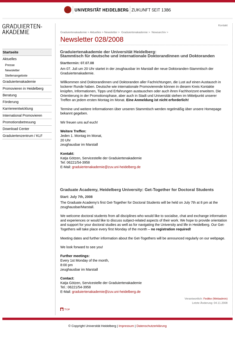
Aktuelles (10, 59)
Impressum (126, 326)
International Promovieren (22, 115)
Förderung (10, 102)
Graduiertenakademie (19, 81)
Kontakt (223, 25)
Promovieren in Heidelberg (23, 88)
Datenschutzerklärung (151, 326)
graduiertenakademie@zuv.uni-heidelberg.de (106, 167)
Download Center (16, 129)
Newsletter (12, 70)
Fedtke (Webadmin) (215, 298)
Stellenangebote (16, 75)
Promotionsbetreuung (19, 122)
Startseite (10, 52)
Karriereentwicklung (18, 108)
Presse (10, 65)
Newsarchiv (159, 32)
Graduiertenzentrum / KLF (23, 136)
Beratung (10, 95)
